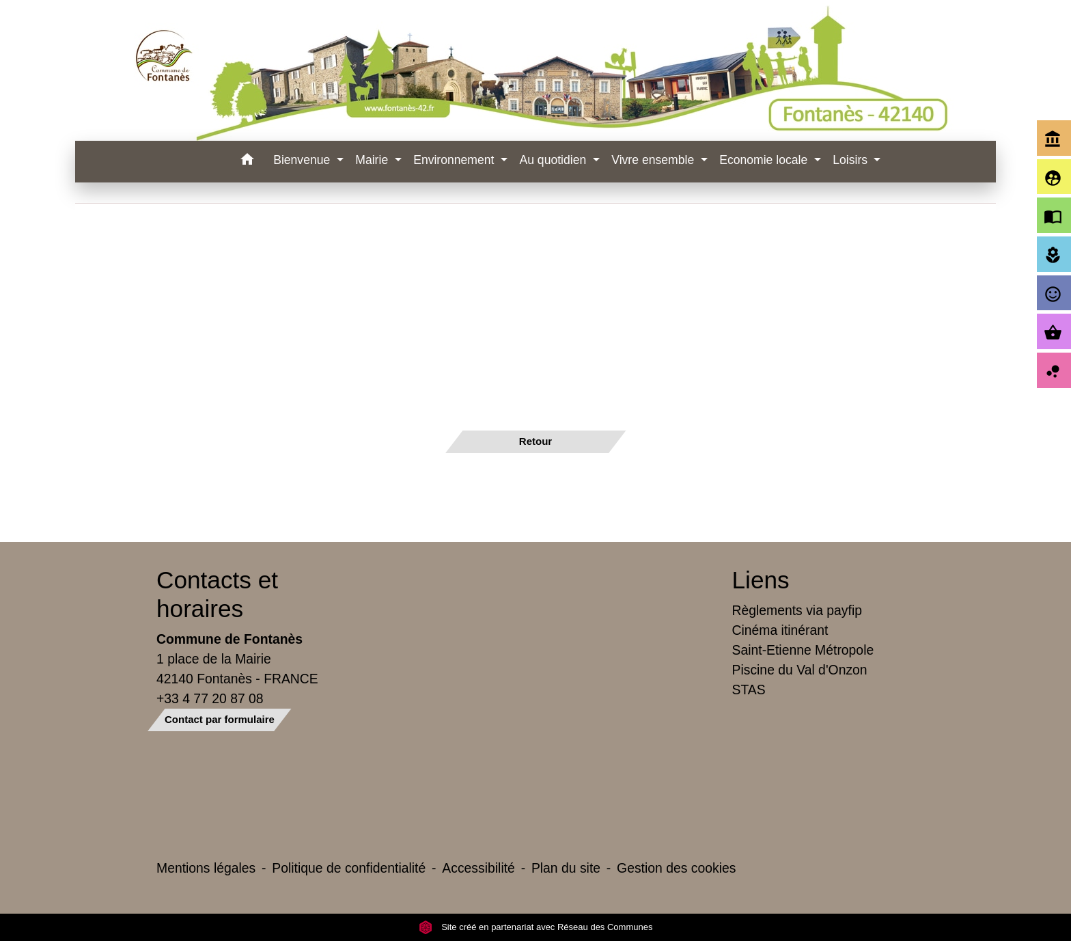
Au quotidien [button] (554, 160)
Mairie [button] (373, 160)
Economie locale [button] (765, 160)
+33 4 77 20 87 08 (210, 698)
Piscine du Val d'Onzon (799, 669)
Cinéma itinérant (780, 630)
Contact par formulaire (220, 719)
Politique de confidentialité (349, 867)
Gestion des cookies (676, 867)
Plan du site (565, 867)
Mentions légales (205, 867)
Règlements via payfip (797, 610)
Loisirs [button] (852, 160)
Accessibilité (478, 867)
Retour (535, 441)
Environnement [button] (455, 160)
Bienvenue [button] (303, 160)
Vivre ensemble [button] (654, 160)
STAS (749, 689)
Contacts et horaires (217, 594)
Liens (761, 580)
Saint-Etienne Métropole (803, 649)
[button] (247, 161)
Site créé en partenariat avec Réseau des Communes (536, 927)
